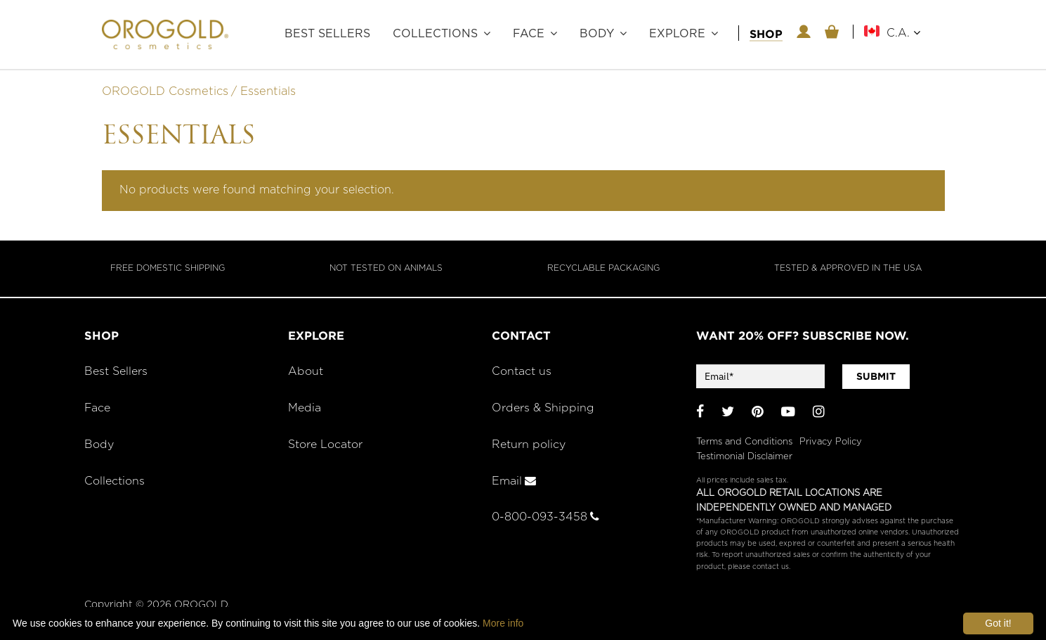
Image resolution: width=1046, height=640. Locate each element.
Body (597, 33)
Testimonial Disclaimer (744, 456)
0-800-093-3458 (547, 519)
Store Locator (328, 447)
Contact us (523, 374)
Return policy (530, 447)
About (306, 374)
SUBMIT (876, 379)
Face (528, 33)
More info (503, 623)
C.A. (903, 33)
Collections (435, 33)
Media (305, 410)
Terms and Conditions (744, 441)
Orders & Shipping (544, 410)
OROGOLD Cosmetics (165, 94)
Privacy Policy (830, 441)
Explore (677, 33)
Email (514, 483)
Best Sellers (327, 33)
